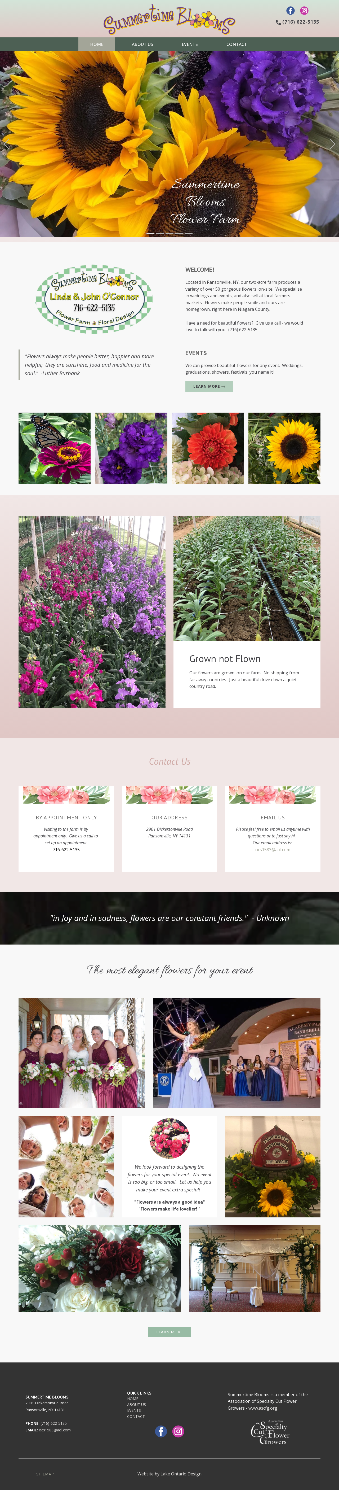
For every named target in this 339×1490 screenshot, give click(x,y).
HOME (132, 1398)
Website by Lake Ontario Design (169, 1474)
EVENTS (134, 1410)
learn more (209, 386)
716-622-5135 (66, 850)
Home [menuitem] (96, 44)
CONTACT (136, 1416)
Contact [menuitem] (236, 44)
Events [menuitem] (190, 44)
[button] (6, 144)
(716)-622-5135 (54, 1423)
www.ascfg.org (262, 1408)
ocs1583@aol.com (272, 850)
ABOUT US (136, 1404)
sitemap (45, 1473)
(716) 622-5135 (297, 22)
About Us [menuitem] (142, 44)
